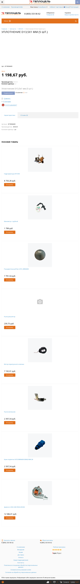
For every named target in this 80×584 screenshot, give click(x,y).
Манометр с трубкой (11, 221)
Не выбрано (42, 7)
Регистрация (74, 7)
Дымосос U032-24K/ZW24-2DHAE (14, 507)
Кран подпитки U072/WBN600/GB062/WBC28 (18, 459)
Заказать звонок (8, 540)
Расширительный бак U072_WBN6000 (16, 269)
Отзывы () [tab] (24, 115)
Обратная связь (46, 540)
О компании (6, 7)
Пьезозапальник (9, 412)
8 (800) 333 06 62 (32, 13)
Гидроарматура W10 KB (12, 174)
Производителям (17, 7)
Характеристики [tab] (9, 115)
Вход (67, 7)
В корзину (9, 185)
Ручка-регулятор (9, 317)
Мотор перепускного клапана (14, 364)
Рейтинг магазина (59, 547)
